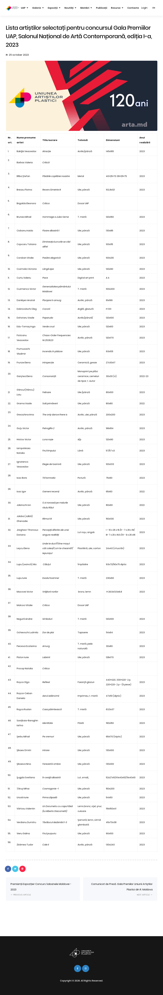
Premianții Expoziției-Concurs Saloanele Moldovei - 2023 (41, 889)
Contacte (133, 7)
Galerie (36, 7)
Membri (84, 7)
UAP (23, 7)
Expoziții (53, 7)
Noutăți (69, 7)
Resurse (116, 7)
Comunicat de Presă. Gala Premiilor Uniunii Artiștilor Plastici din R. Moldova (122, 889)
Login (144, 8)
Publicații (101, 7)
